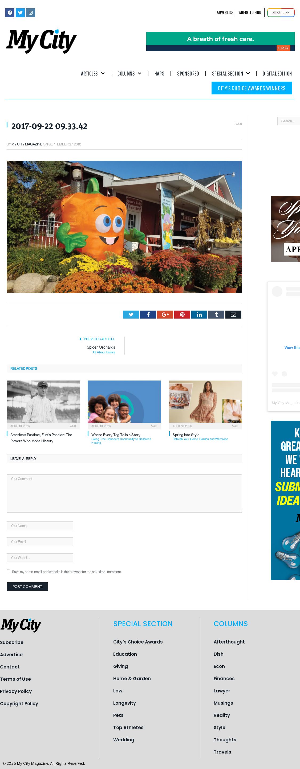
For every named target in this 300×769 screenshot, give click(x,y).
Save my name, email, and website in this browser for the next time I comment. (66, 572)
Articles (93, 73)
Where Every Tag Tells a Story (126, 439)
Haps (159, 73)
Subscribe (11, 642)
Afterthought (229, 642)
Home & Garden (132, 678)
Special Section (231, 73)
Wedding (123, 740)
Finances (224, 678)
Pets (118, 715)
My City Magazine (26, 144)
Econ (219, 666)
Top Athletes (128, 727)
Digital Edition (277, 73)
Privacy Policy (16, 691)
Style (219, 727)
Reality (222, 715)
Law (117, 691)
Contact (10, 667)
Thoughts (225, 740)
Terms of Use (15, 679)
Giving (120, 666)
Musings (223, 703)
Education (125, 654)
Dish (219, 654)
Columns (129, 73)
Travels (222, 752)
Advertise (11, 654)
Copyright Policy (19, 703)
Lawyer (222, 691)
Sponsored (188, 73)
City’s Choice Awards (138, 642)
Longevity (124, 703)
